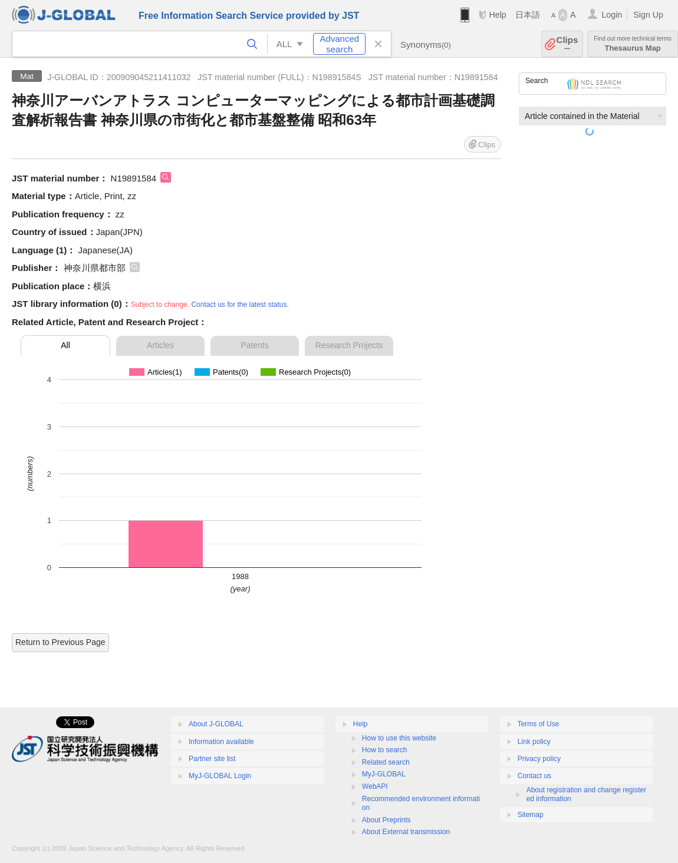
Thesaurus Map (633, 43)
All (65, 345)
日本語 (527, 14)
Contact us (534, 776)
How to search (384, 750)
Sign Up (648, 14)
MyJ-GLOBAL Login (220, 776)
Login (611, 14)
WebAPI (375, 786)
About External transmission (406, 832)
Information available (221, 742)
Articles (160, 345)
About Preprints (386, 820)
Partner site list (212, 759)
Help (497, 14)
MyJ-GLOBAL (384, 774)
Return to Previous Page (60, 642)
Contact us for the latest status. (239, 304)
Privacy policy (539, 759)
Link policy (534, 742)
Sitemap (531, 815)
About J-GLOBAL (216, 724)
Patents (254, 345)
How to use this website (399, 738)
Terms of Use (538, 724)
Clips (567, 44)
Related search (386, 762)
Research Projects (349, 345)
